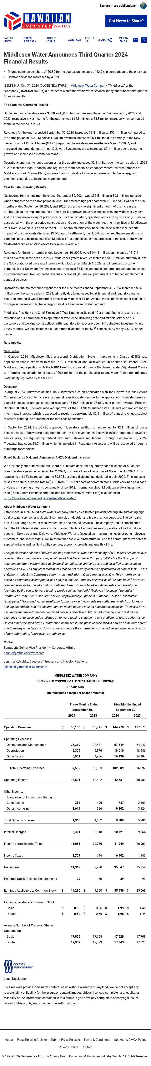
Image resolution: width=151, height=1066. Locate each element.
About (9, 1040)
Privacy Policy (68, 1047)
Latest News (8, 40)
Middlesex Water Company (89, 85)
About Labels (51, 40)
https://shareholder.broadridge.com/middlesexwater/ (40, 498)
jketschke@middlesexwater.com (25, 667)
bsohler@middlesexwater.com (24, 653)
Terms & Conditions (97, 1040)
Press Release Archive (32, 1040)
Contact (75, 40)
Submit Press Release (65, 1040)
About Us (89, 40)
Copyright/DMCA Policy (130, 1040)
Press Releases (30, 40)
